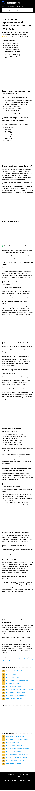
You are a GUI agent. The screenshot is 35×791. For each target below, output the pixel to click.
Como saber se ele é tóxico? (13, 742)
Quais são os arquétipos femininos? (15, 745)
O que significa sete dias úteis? (14, 686)
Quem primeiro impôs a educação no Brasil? (17, 754)
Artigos (4, 6)
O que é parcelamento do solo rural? (15, 760)
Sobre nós (7, 780)
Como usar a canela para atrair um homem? (17, 748)
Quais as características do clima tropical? (17, 680)
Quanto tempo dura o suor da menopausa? (17, 692)
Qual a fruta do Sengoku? (12, 683)
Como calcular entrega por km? (14, 763)
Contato (14, 780)
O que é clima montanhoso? (13, 751)
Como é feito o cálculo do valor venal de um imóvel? (19, 689)
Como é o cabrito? (11, 674)
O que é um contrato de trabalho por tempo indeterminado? (17, 671)
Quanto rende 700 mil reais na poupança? (17, 739)
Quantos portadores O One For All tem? (16, 695)
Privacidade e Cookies (25, 780)
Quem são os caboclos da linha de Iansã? (16, 757)
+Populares (20, 6)
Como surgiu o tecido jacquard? (14, 698)
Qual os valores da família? (13, 677)
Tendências (11, 6)
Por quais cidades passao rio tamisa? (15, 736)
